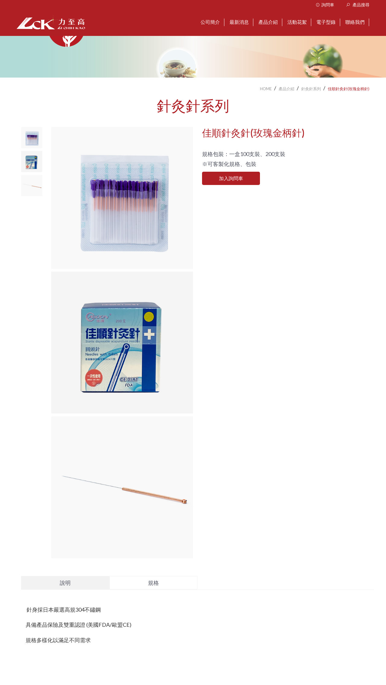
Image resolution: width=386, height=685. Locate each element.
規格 (153, 582)
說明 (65, 582)
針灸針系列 (311, 88)
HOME (266, 88)
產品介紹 (286, 88)
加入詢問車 (231, 178)
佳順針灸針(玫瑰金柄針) (348, 88)
